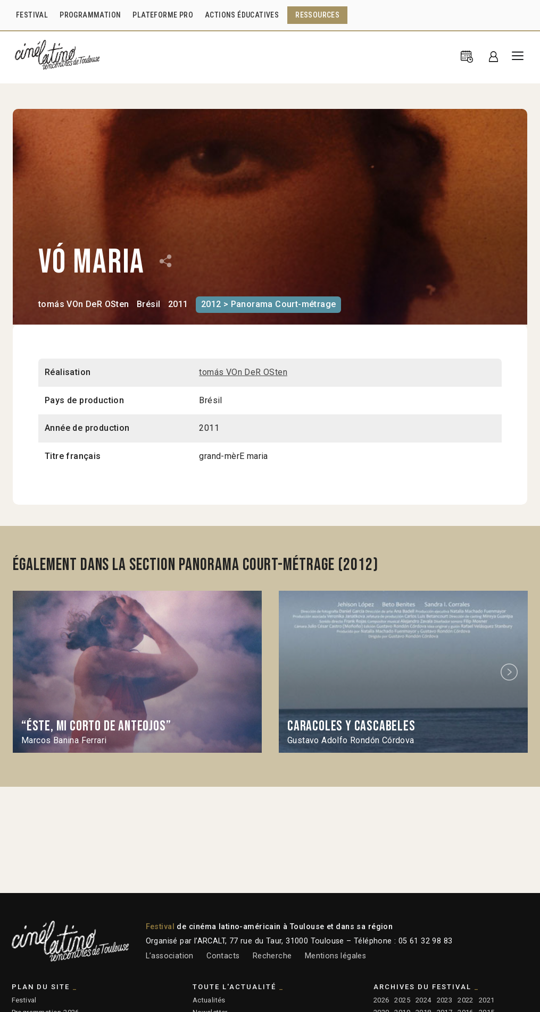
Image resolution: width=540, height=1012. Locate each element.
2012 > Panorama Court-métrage (268, 304)
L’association (170, 955)
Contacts (222, 955)
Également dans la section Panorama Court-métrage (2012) (195, 565)
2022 (465, 1000)
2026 (381, 1000)
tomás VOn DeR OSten (83, 304)
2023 (445, 1000)
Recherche (272, 955)
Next (511, 672)
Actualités (209, 1000)
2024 (423, 1000)
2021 (487, 1000)
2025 (402, 1000)
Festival (24, 1000)
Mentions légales (335, 955)
